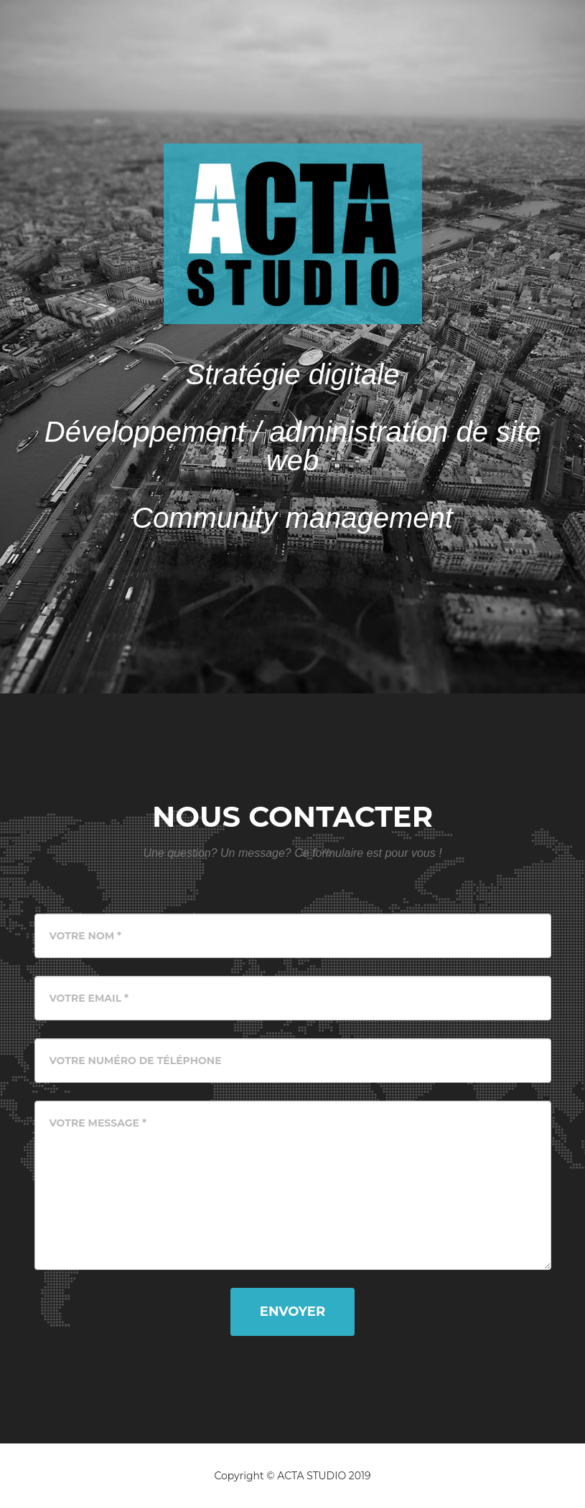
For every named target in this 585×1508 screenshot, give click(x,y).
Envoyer (292, 1311)
